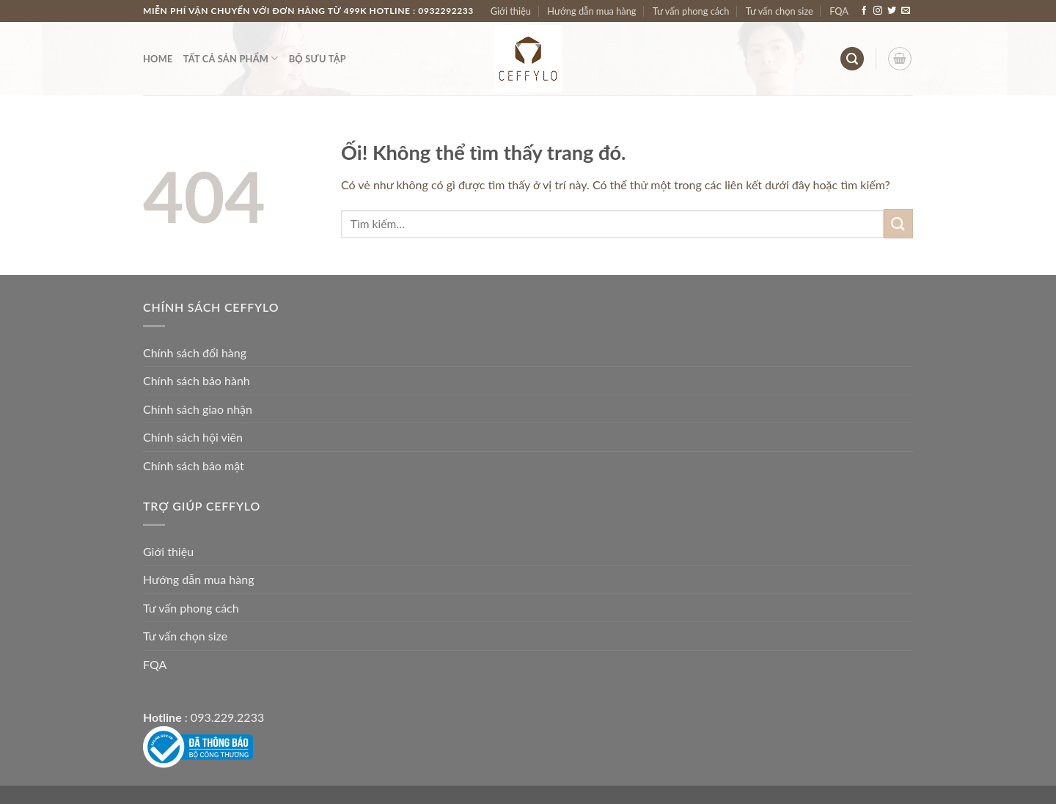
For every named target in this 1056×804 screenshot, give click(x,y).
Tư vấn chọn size (779, 11)
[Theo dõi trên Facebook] (863, 11)
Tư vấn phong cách (691, 11)
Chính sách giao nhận (197, 409)
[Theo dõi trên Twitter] (891, 11)
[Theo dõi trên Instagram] (877, 11)
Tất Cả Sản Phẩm (231, 58)
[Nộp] (898, 223)
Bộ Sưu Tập (317, 59)
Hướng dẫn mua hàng (591, 11)
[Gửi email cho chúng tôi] (905, 11)
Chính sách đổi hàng (194, 352)
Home (158, 59)
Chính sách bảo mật (193, 465)
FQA (838, 11)
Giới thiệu (511, 11)
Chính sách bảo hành (196, 380)
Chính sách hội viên (193, 437)
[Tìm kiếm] (852, 59)
